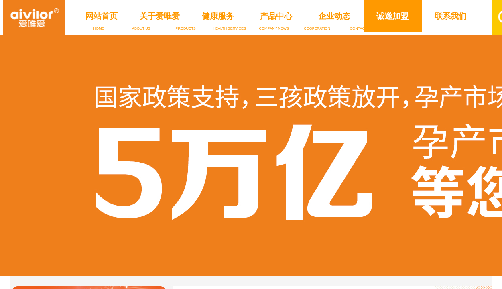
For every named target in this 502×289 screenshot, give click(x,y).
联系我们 (451, 16)
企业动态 (334, 16)
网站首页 (101, 16)
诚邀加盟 (392, 16)
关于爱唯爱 (160, 16)
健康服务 (218, 16)
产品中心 (276, 16)
